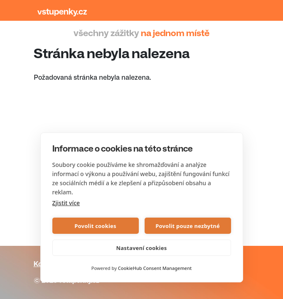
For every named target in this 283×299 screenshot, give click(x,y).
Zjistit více (66, 203)
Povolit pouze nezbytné (187, 226)
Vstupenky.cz (62, 12)
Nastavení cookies (141, 248)
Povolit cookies (95, 226)
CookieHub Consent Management (155, 268)
